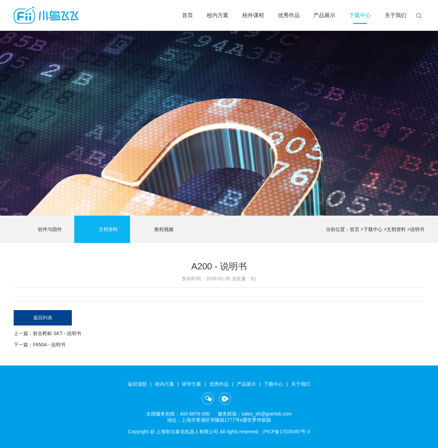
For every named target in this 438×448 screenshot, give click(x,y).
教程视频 (157, 230)
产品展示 (324, 15)
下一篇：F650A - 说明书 (39, 344)
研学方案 (191, 384)
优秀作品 (289, 15)
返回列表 (42, 317)
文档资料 (102, 230)
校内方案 (218, 15)
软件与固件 (44, 230)
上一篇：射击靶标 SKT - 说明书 (47, 333)
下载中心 (360, 15)
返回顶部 (137, 384)
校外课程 (253, 15)
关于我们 (396, 15)
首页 (187, 15)
